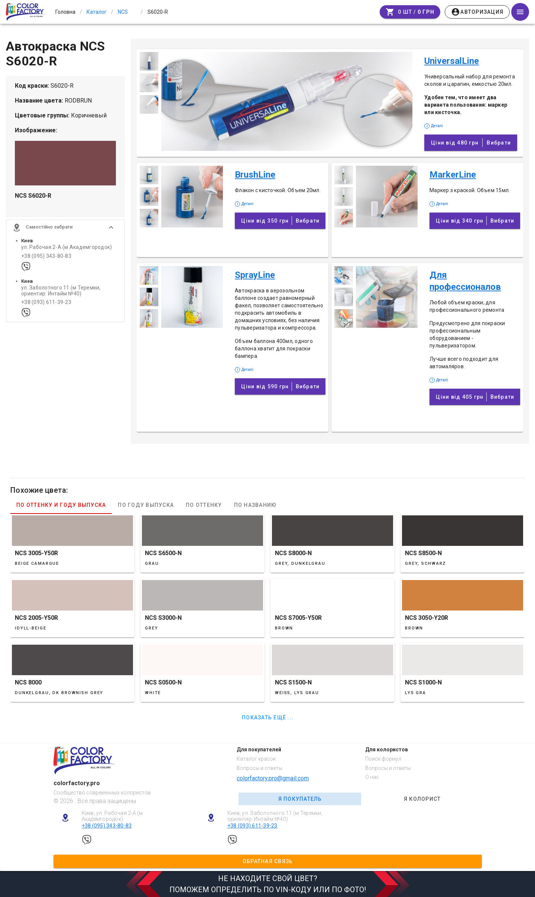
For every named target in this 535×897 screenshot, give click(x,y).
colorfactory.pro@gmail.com (273, 778)
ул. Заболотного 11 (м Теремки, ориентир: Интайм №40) (61, 295)
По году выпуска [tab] (146, 505)
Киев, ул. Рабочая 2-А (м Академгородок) (112, 816)
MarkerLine (452, 174)
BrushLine (255, 174)
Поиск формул (383, 759)
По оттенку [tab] (204, 505)
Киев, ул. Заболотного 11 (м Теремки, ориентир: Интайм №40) (274, 816)
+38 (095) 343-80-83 (46, 260)
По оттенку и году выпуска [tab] (61, 505)
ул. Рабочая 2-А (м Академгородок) (66, 252)
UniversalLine (451, 61)
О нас (372, 777)
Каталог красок (256, 759)
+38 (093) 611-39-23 (46, 307)
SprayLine (255, 275)
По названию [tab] (255, 505)
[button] (65, 232)
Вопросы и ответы (259, 768)
